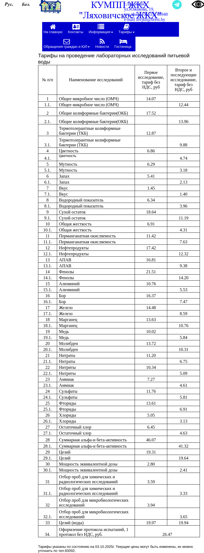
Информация (101, 28)
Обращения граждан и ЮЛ (67, 43)
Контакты (75, 28)
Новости (102, 43)
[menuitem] (54, 29)
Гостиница (123, 43)
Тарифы (127, 28)
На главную (53, 28)
